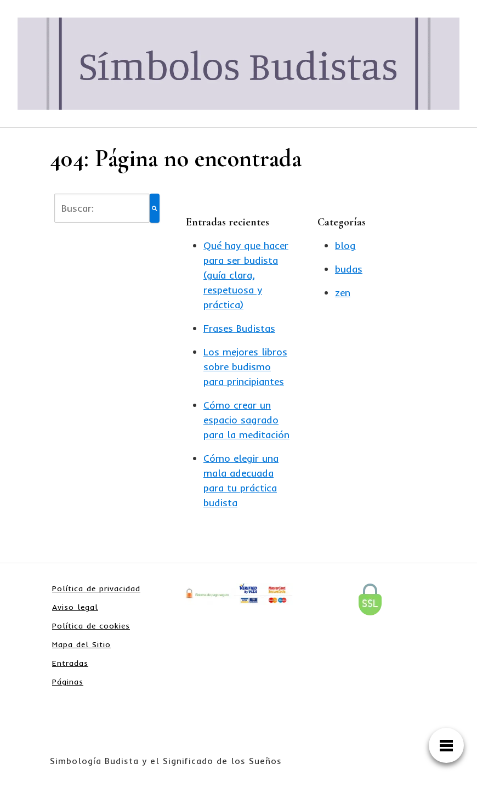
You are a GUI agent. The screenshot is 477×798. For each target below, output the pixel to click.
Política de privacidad (96, 588)
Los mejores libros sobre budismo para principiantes (245, 367)
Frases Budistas (239, 328)
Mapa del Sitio (81, 644)
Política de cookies (91, 626)
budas (348, 269)
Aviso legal (75, 607)
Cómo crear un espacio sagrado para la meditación (246, 420)
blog (345, 245)
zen (342, 292)
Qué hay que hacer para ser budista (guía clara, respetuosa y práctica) (245, 275)
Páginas (67, 682)
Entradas (70, 663)
